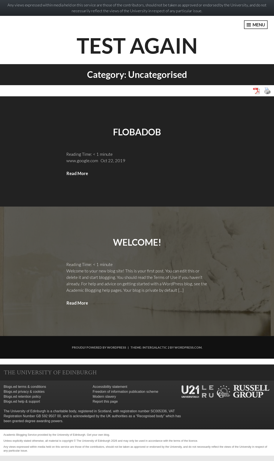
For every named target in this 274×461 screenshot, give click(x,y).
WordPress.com (188, 347)
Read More (77, 173)
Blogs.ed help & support (22, 401)
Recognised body (150, 416)
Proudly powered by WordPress (99, 347)
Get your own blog (98, 434)
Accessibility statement (110, 386)
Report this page (105, 401)
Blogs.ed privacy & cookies (24, 391)
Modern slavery (104, 396)
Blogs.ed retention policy (22, 396)
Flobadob (137, 132)
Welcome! (137, 242)
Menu (256, 24)
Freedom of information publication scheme (125, 391)
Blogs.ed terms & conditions (25, 386)
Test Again (137, 45)
